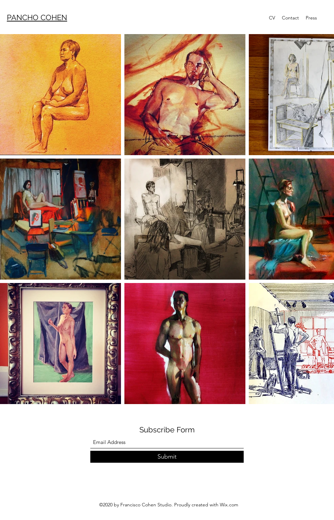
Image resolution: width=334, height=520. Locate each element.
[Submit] (167, 457)
